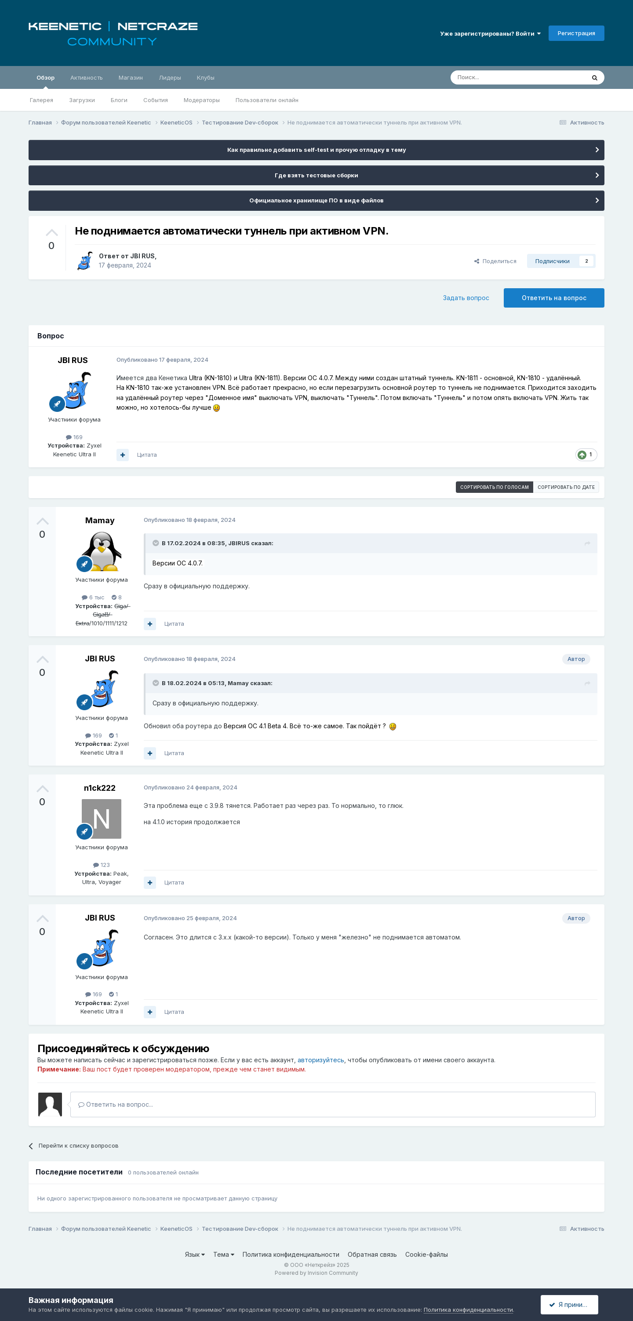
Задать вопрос (466, 297)
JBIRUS (239, 543)
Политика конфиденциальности (291, 1254)
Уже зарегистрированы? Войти (490, 33)
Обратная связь (372, 1254)
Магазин (131, 77)
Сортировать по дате (566, 487)
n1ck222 (100, 788)
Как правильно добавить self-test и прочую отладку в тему (316, 149)
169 (74, 436)
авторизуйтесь (321, 1060)
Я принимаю (572, 1304)
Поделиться (495, 260)
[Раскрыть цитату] (156, 543)
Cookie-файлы (426, 1254)
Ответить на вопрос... (115, 1104)
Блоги (119, 99)
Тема (223, 1254)
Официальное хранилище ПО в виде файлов (316, 200)
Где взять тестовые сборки (316, 175)
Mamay (100, 520)
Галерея (41, 99)
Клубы (206, 77)
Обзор (45, 81)
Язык (195, 1254)
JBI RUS (142, 256)
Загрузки (82, 99)
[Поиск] (498, 77)
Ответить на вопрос (554, 297)
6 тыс (93, 597)
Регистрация (576, 33)
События (155, 99)
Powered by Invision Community (316, 1273)
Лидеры (170, 77)
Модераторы (202, 99)
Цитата (147, 454)
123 (101, 864)
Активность (86, 77)
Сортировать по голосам (494, 487)
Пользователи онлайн (267, 99)
